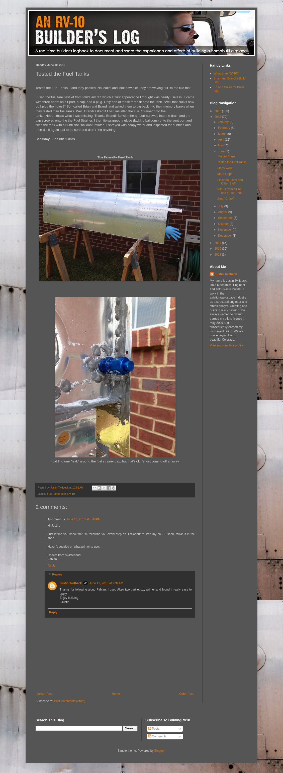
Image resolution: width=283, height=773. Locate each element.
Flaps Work (224, 168)
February (224, 128)
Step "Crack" (225, 199)
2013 (218, 117)
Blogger (159, 750)
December (225, 235)
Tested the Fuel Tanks (232, 162)
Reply (51, 565)
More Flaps (224, 174)
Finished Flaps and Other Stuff (230, 181)
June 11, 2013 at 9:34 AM (106, 583)
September (226, 218)
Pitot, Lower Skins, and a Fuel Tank (229, 191)
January (224, 122)
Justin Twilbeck (71, 583)
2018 (218, 254)
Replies (57, 574)
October (224, 224)
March (222, 134)
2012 (218, 111)
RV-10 (71, 493)
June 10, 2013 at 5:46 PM (83, 519)
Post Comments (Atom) (69, 701)
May (221, 145)
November (225, 229)
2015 (218, 248)
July (221, 206)
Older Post (186, 694)
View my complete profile (226, 345)
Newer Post (44, 694)
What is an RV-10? (226, 73)
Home (116, 694)
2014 (218, 243)
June (221, 151)
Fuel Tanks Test (56, 493)
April (221, 139)
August (223, 212)
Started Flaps (226, 156)
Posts (153, 728)
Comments (157, 736)
